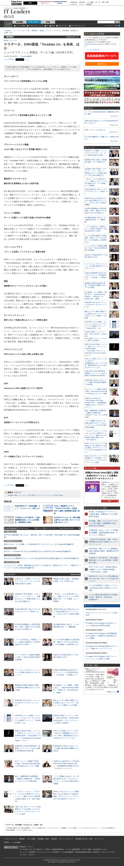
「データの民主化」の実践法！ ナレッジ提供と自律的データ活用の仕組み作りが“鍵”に (28, 642)
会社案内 (54, 839)
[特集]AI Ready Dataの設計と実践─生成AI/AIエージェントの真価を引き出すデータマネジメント (101, 475)
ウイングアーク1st (24, 495)
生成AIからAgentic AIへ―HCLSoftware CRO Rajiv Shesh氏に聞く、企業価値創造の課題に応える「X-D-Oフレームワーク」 (95, 402)
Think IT (48, 849)
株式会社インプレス (26, 847)
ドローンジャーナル (107, 852)
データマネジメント (78, 26)
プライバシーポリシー (66, 839)
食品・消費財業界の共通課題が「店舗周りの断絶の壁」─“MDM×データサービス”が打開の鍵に (28, 778)
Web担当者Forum (58, 849)
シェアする (9, 59)
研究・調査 (105, 2)
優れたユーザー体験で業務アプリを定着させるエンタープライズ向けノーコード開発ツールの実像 (66, 702)
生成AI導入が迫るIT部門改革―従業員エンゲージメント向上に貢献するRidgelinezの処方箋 (27, 748)
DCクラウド (45, 3)
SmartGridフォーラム (100, 849)
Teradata (10, 495)
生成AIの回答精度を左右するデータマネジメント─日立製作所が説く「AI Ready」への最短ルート (66, 672)
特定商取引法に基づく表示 (84, 839)
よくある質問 (16, 842)
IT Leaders (17, 11)
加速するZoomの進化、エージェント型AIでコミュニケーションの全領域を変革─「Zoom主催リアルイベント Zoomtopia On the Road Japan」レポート (28, 735)
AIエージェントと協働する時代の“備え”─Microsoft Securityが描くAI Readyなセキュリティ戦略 (27, 763)
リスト (26, 59)
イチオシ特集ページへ (109, 501)
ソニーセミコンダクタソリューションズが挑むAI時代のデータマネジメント (27, 672)
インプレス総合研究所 (72, 849)
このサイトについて (10, 839)
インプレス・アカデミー (28, 855)
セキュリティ (63, 26)
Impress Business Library (93, 44)
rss (12, 16)
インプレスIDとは (92, 50)
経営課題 (19, 22)
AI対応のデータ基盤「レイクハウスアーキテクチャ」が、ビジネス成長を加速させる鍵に (27, 581)
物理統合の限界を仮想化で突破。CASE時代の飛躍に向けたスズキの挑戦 (27, 687)
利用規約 (22, 839)
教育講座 (89, 4)
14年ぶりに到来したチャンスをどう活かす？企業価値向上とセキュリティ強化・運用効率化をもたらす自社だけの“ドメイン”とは (96, 363)
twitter (5, 16)
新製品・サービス (45, 30)
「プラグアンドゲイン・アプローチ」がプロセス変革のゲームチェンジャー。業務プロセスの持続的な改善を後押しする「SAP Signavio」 (27, 796)
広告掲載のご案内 (43, 839)
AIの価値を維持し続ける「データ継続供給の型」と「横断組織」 (96, 220)
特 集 (48, 22)
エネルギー (74, 4)
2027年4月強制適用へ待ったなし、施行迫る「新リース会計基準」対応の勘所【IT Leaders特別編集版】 (42, 536)
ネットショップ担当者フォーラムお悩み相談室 (58, 852)
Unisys (61, 495)
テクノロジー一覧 (23, 30)
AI (47, 26)
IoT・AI (98, 2)
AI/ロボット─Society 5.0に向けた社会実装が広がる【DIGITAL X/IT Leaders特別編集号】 (38, 551)
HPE (33, 495)
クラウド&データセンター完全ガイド (32, 849)
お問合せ (7, 842)
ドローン (82, 4)
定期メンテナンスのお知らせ (95, 130)
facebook (9, 16)
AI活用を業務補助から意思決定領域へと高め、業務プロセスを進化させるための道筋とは (27, 626)
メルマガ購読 (31, 839)
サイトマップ (99, 839)
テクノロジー (34, 22)
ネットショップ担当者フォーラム (30, 852)
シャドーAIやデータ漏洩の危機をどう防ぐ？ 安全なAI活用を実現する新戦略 (28, 657)
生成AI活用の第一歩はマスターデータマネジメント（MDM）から (96, 191)
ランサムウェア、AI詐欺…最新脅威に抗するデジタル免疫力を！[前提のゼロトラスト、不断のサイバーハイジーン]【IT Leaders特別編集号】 (42, 566)
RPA (53, 26)
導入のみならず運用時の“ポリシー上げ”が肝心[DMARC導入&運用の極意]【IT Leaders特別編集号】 (41, 558)
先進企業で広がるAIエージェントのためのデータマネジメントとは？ (27, 702)
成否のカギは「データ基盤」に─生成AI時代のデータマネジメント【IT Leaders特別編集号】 (39, 544)
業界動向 (35, 30)
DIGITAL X (96, 852)
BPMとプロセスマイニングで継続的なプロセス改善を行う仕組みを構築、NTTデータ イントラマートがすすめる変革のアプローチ (96, 447)
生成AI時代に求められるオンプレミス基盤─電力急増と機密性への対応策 (66, 748)
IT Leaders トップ (10, 30)
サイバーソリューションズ (44, 495)
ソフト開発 (90, 2)
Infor (55, 495)
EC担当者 (82, 2)
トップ (8, 24)
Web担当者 (74, 2)
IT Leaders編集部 (26, 56)
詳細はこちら (111, 692)
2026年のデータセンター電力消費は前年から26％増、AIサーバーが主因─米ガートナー (67, 520)
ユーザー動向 (21, 26)
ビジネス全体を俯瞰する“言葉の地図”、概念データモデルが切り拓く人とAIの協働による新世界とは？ (66, 642)
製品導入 (59, 3)
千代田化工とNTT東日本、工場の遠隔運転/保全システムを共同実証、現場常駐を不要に (27, 520)
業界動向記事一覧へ (72, 37)
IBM (16, 495)
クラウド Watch (86, 849)
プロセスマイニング (36, 26)
